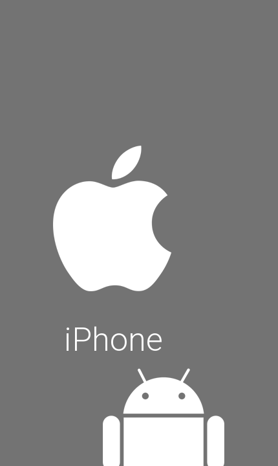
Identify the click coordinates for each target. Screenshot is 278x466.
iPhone (113, 247)
